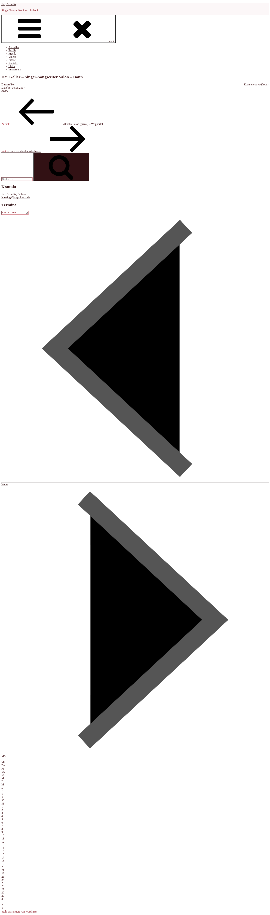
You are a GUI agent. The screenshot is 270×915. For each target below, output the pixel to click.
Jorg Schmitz (8, 4)
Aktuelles (13, 47)
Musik (12, 53)
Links (11, 66)
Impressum (14, 69)
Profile (12, 50)
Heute (4, 484)
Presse (12, 59)
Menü (58, 28)
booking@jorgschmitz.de (15, 197)
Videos (12, 56)
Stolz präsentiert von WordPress (19, 911)
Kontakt (13, 63)
